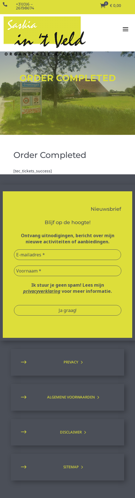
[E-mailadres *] (67, 254)
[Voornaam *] (67, 271)
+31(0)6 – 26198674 (25, 6)
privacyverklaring (42, 291)
